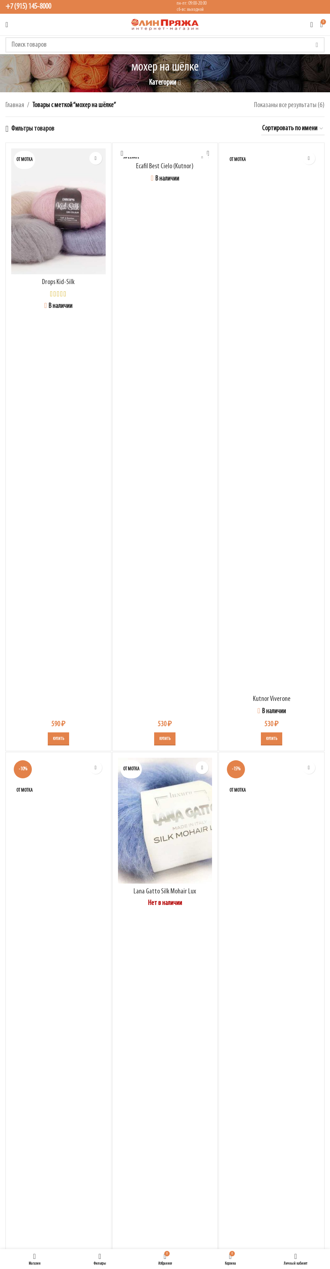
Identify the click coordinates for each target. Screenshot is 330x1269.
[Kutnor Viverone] (271, 419)
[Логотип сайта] (165, 24)
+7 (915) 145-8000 (28, 7)
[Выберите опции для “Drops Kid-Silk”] (58, 738)
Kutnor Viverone (272, 699)
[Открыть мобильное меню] (7, 24)
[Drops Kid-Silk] (58, 211)
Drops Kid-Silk (58, 282)
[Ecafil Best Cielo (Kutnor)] (165, 153)
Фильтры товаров (32, 128)
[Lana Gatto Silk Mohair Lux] (165, 821)
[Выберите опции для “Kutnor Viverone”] (271, 738)
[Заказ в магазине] (293, 128)
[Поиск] (165, 44)
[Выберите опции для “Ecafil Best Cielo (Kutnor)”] (164, 738)
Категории (162, 83)
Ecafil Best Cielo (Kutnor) (165, 166)
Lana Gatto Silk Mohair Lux (165, 891)
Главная (14, 105)
